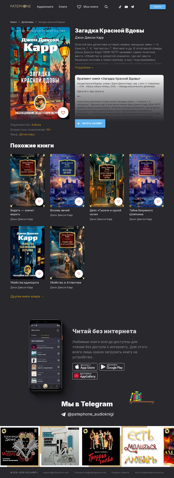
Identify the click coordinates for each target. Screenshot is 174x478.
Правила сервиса (120, 472)
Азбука (36, 124)
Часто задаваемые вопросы (149, 472)
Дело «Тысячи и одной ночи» (105, 212)
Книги (63, 6)
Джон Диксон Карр (89, 37)
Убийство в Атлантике (65, 282)
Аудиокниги (45, 6)
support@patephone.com (56, 472)
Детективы (27, 22)
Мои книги (87, 6)
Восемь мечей (59, 210)
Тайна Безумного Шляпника (141, 212)
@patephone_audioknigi (87, 414)
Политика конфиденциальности (90, 472)
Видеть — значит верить (22, 212)
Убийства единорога (24, 282)
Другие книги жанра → (27, 296)
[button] (158, 6)
